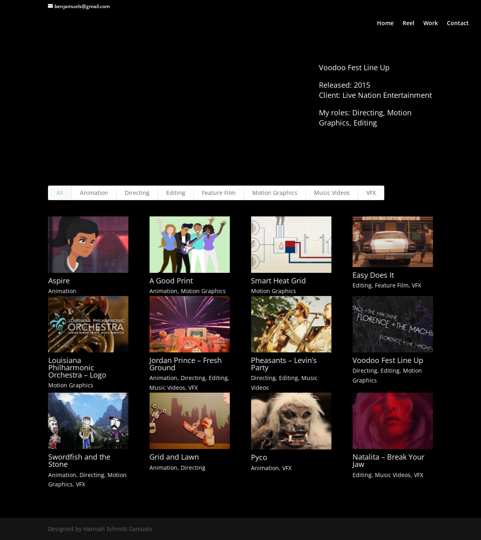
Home (385, 23)
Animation (94, 193)
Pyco (259, 457)
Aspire (58, 280)
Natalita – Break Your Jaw (388, 460)
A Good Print (171, 280)
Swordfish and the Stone (79, 460)
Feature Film (219, 193)
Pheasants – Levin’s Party (283, 363)
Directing (137, 193)
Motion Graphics (274, 193)
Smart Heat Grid (278, 280)
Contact (458, 23)
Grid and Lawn (174, 457)
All (59, 193)
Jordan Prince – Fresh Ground (185, 363)
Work (430, 23)
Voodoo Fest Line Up (387, 360)
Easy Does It (373, 275)
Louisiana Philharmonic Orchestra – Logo (77, 367)
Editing (175, 193)
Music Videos (332, 193)
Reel (408, 23)
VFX (371, 193)
